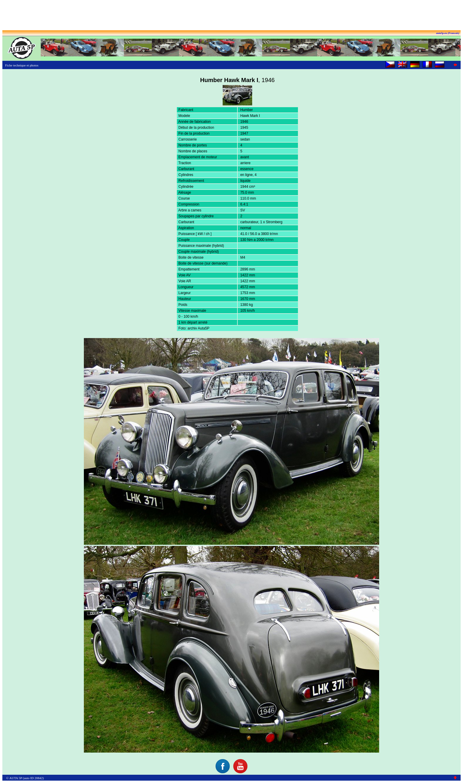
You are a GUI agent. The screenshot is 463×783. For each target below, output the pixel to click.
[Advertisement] (231, 15)
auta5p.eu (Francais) (447, 33)
